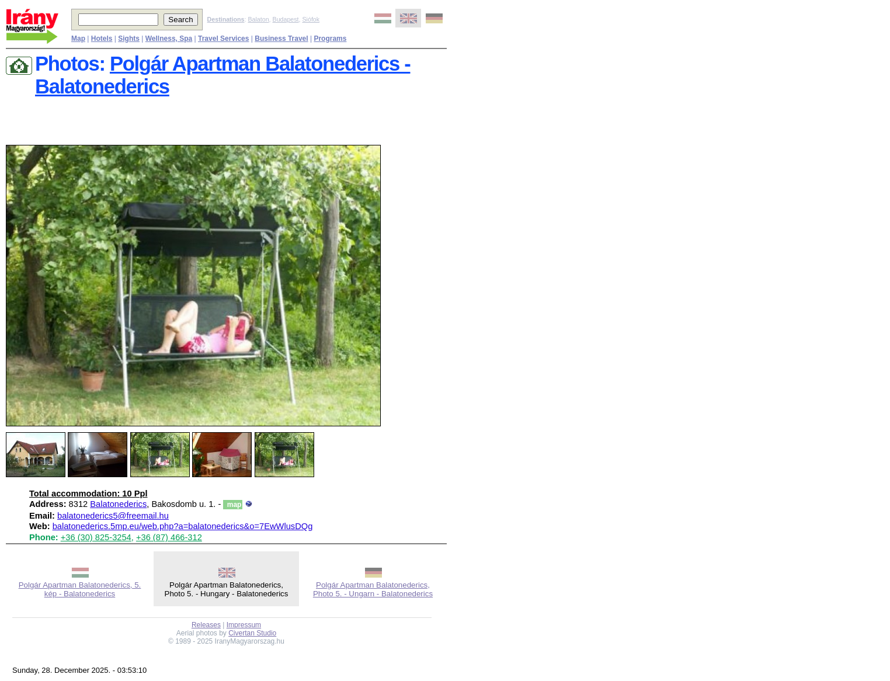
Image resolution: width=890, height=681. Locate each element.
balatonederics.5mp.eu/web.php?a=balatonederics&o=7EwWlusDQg (183, 526)
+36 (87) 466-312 (169, 537)
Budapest (286, 19)
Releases (206, 625)
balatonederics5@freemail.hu (113, 515)
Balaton (258, 19)
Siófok (310, 19)
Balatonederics (118, 504)
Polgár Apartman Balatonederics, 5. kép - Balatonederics (80, 589)
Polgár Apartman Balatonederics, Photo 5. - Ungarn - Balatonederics (373, 589)
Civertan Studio (252, 633)
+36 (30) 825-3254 (96, 537)
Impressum (244, 625)
